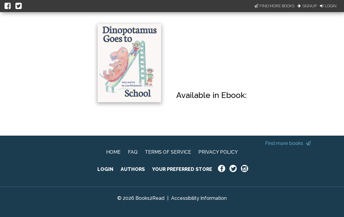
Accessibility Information (199, 198)
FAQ (133, 152)
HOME (113, 152)
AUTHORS (133, 169)
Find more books (288, 143)
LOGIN (105, 169)
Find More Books (274, 6)
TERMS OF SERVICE (168, 152)
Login (328, 6)
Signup (307, 6)
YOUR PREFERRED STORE (182, 169)
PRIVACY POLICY (218, 152)
